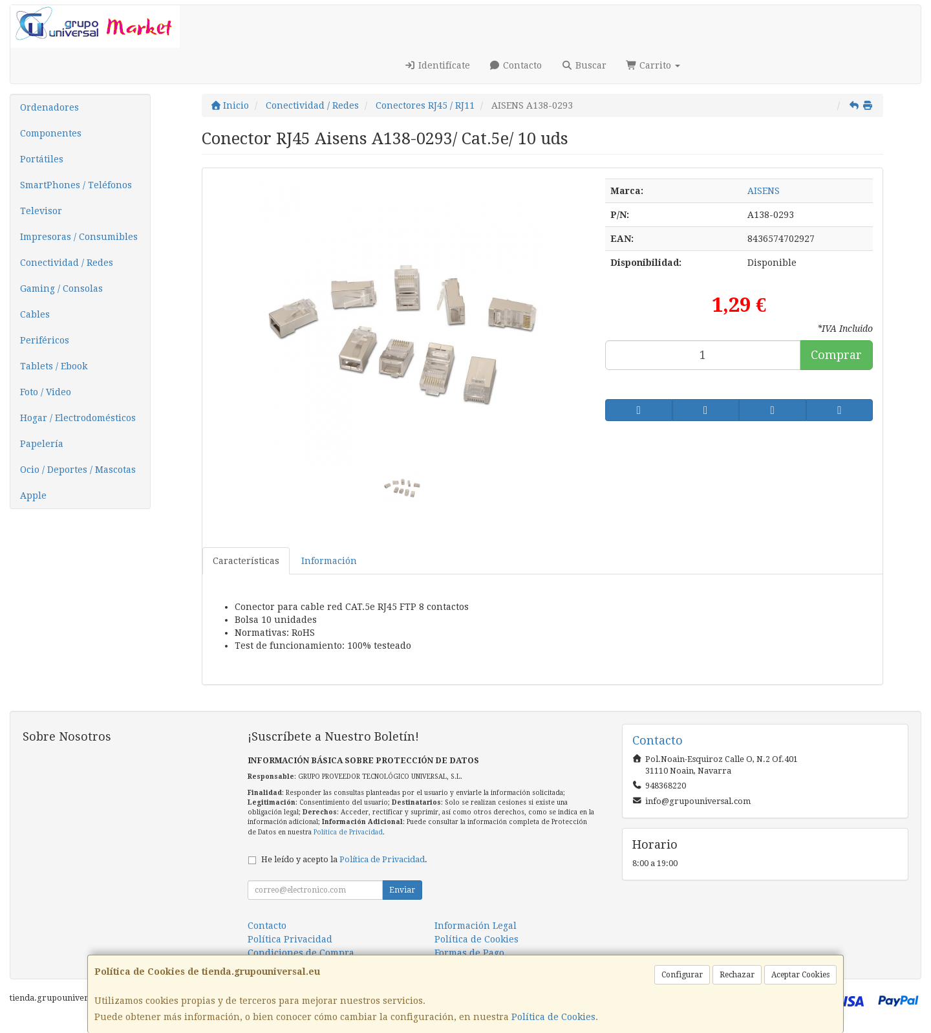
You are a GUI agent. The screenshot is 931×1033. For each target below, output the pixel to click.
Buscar (583, 65)
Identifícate (437, 65)
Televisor (41, 211)
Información (329, 561)
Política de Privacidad (348, 832)
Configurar (682, 974)
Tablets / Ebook (53, 366)
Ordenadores (49, 107)
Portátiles (41, 159)
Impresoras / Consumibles (79, 237)
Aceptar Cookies (800, 974)
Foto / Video (45, 392)
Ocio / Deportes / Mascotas (78, 469)
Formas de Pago (469, 953)
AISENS (763, 191)
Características (246, 561)
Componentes (50, 133)
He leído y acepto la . (344, 859)
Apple (33, 495)
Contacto (515, 65)
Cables (35, 314)
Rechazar (737, 974)
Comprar (836, 355)
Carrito (653, 65)
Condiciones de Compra (301, 953)
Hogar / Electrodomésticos (78, 418)
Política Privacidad (290, 939)
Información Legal (475, 925)
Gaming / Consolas (61, 288)
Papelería (41, 444)
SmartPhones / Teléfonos (76, 185)
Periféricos (44, 340)
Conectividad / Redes (66, 262)
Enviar (402, 890)
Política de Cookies (553, 1017)
